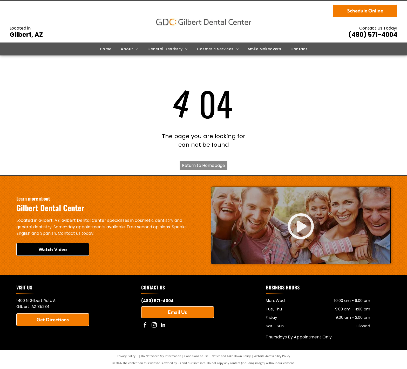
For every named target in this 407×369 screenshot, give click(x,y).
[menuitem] (105, 49)
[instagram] (154, 325)
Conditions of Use (196, 356)
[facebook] (145, 325)
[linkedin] (163, 325)
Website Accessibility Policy (272, 356)
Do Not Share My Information (161, 356)
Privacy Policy (126, 356)
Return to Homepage (203, 165)
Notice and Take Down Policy (231, 356)
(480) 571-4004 (372, 34)
